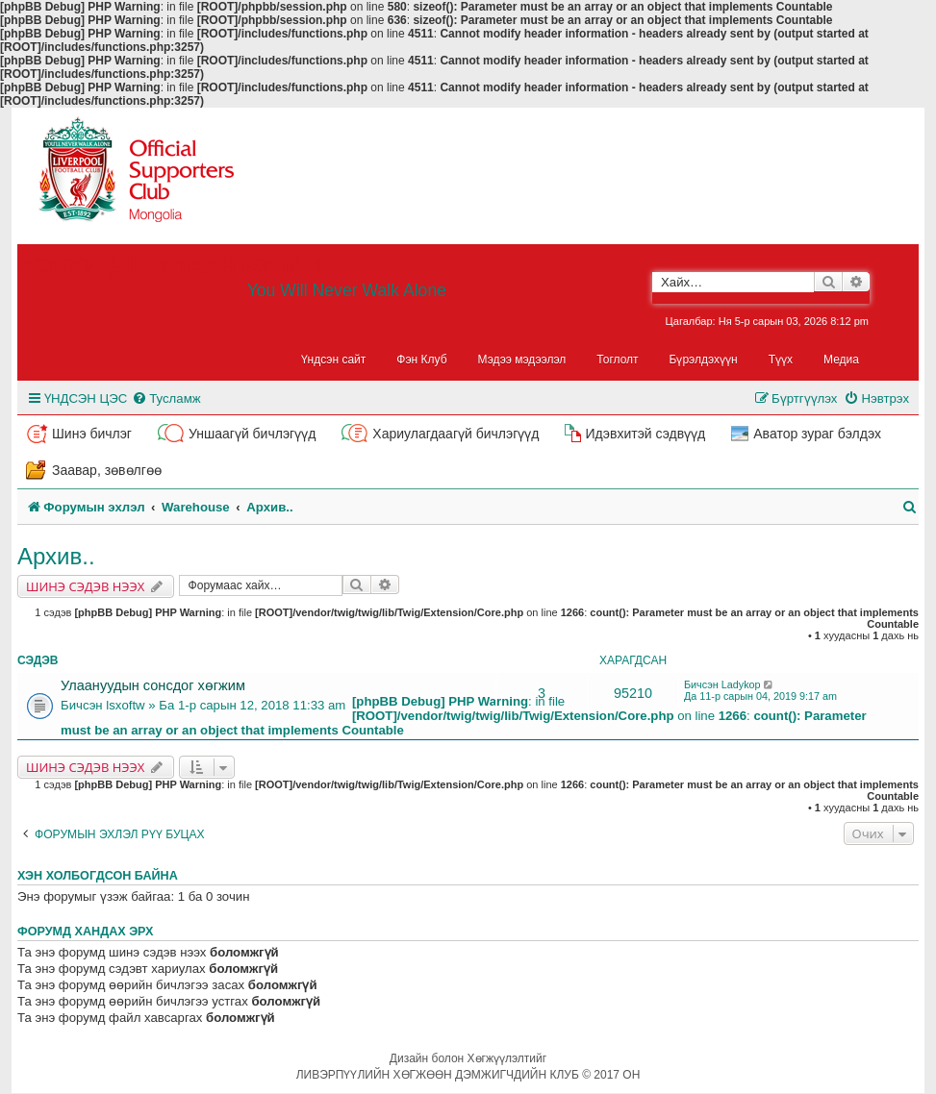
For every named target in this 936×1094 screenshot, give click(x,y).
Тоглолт (617, 359)
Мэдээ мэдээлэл (522, 359)
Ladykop (741, 684)
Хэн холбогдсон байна (97, 876)
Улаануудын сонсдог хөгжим (153, 685)
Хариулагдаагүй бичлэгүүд (455, 433)
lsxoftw (125, 705)
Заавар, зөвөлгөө (107, 470)
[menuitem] (166, 398)
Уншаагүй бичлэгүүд (252, 433)
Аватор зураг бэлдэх (817, 433)
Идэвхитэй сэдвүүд (645, 433)
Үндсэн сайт (334, 359)
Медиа (841, 359)
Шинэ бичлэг (92, 433)
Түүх (781, 359)
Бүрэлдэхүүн (704, 359)
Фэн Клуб (421, 359)
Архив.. (56, 556)
